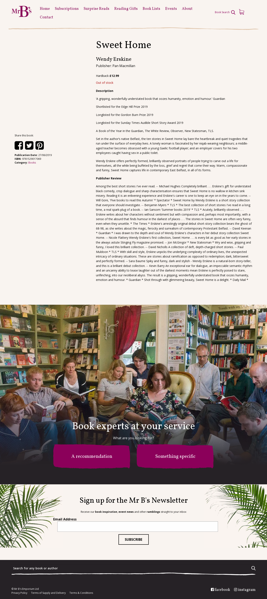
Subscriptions (67, 8)
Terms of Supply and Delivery (48, 593)
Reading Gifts (126, 8)
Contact (46, 17)
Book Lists (151, 8)
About (187, 8)
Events (171, 8)
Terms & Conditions (81, 593)
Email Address (65, 519)
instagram (247, 590)
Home (45, 8)
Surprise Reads (96, 8)
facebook (222, 590)
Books (32, 162)
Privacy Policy (19, 593)
